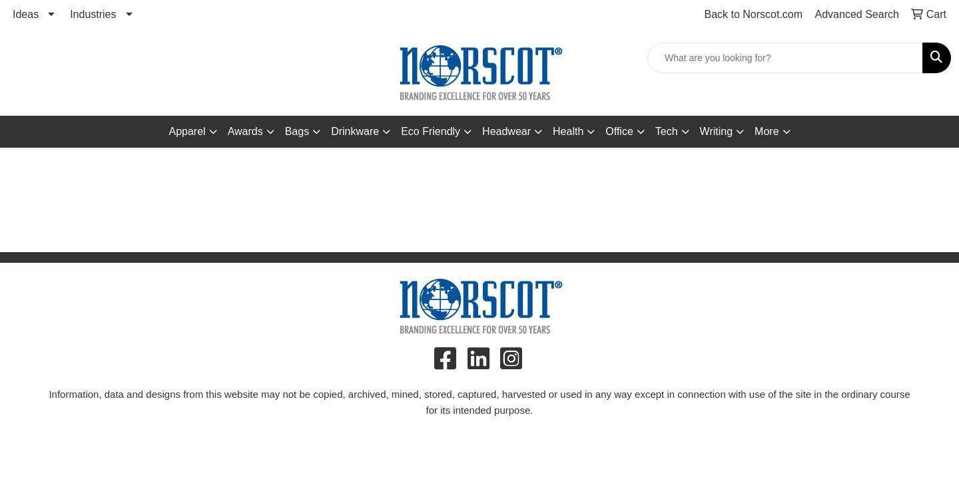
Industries (93, 14)
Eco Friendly (430, 131)
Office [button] (619, 131)
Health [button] (568, 131)
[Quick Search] (785, 58)
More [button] (767, 131)
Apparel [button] (186, 131)
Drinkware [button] (355, 131)
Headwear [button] (506, 131)
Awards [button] (245, 131)
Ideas (26, 14)
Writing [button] (716, 131)
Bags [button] (297, 131)
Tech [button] (666, 131)
